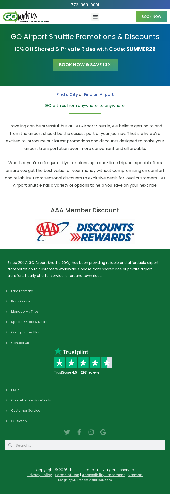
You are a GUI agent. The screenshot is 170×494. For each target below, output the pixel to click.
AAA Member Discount (85, 210)
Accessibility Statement (103, 474)
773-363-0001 (85, 5)
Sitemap (135, 474)
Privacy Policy (39, 474)
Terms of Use (67, 474)
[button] (95, 17)
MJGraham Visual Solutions (92, 480)
